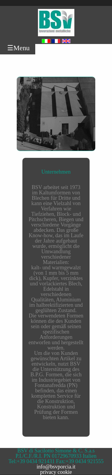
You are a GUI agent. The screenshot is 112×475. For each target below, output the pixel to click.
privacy (48, 472)
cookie (65, 472)
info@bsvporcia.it (55, 467)
